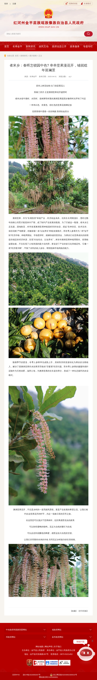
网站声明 (48, 646)
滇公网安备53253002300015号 (63, 675)
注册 (14, 4)
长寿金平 (17, 46)
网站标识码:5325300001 (48, 677)
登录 (6, 4)
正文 (40, 56)
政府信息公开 (59, 46)
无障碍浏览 (71, 3)
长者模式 (86, 3)
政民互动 (43, 46)
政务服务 (75, 46)
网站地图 (39, 646)
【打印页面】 (83, 611)
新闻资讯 (30, 46)
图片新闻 (33, 56)
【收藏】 (73, 611)
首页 (6, 46)
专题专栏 (88, 46)
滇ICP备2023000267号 (31, 675)
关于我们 (57, 646)
